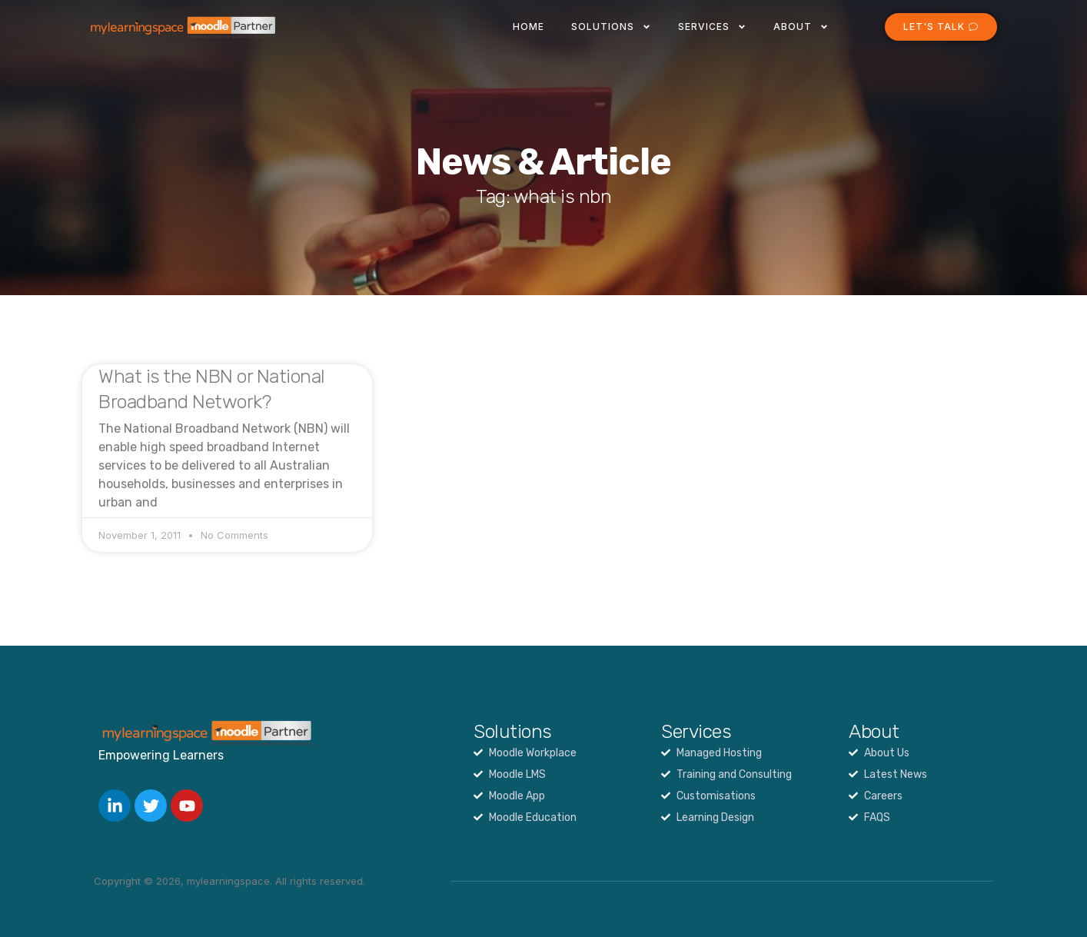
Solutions (611, 27)
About (801, 27)
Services (712, 27)
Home (528, 26)
